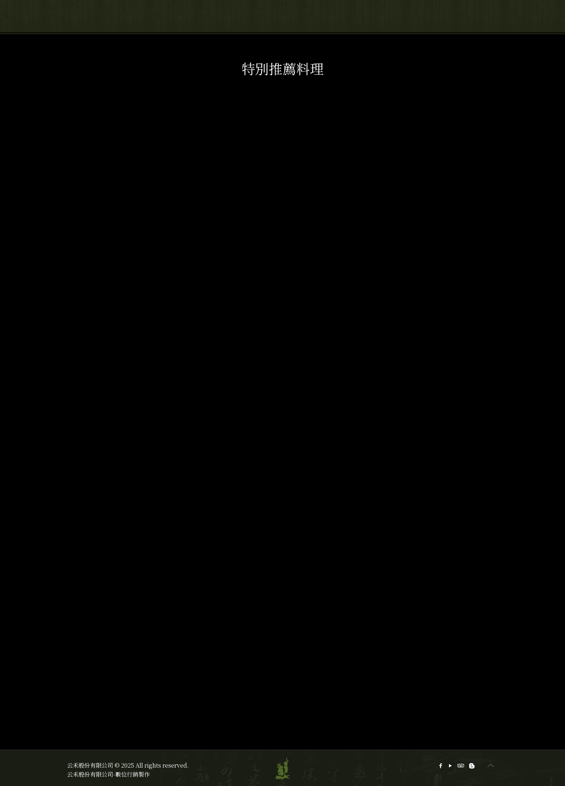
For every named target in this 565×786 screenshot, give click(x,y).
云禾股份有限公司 (90, 774)
